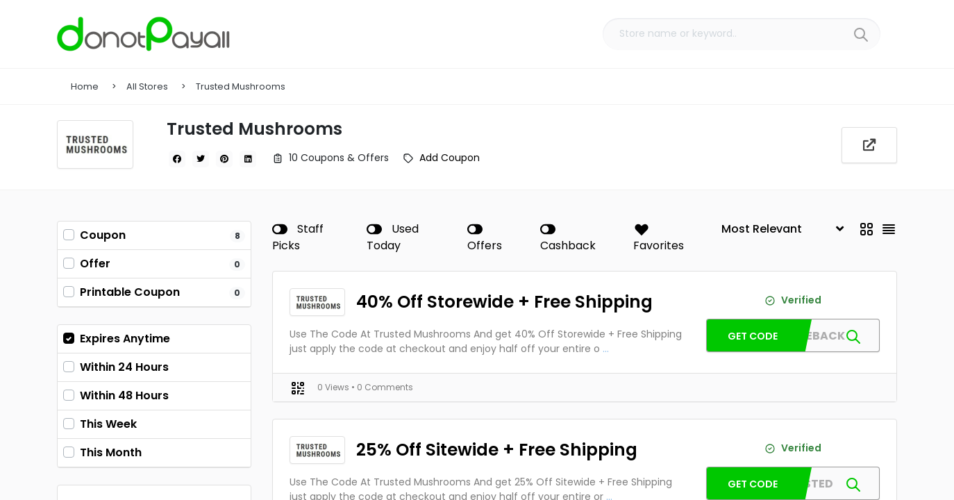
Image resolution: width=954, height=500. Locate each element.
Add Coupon (449, 158)
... (606, 349)
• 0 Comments (382, 387)
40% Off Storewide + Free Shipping (497, 301)
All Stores (147, 86)
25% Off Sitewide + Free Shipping (491, 449)
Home (85, 86)
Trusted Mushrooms (240, 86)
